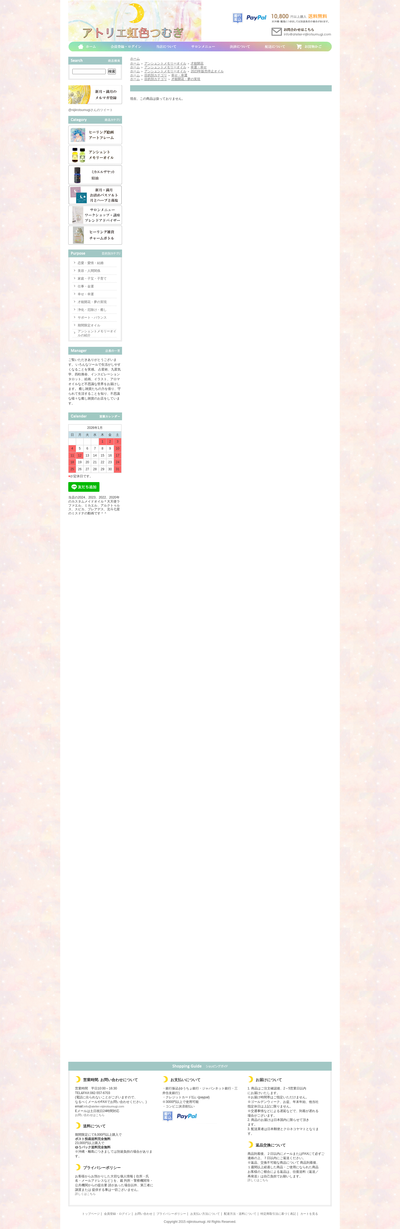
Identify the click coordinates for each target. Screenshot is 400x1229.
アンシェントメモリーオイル (165, 63)
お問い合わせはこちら (90, 1115)
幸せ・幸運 (86, 294)
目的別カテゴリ (155, 75)
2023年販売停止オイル (207, 71)
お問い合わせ (143, 1213)
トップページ (91, 1213)
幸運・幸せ (199, 67)
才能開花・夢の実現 (92, 302)
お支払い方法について (205, 1213)
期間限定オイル (89, 325)
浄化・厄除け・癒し (92, 310)
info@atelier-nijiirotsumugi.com (104, 1106)
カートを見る (309, 1213)
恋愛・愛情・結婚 (90, 263)
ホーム (135, 58)
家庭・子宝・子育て (92, 278)
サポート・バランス (92, 317)
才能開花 (197, 63)
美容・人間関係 (89, 271)
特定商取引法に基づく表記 (278, 1213)
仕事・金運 (86, 286)
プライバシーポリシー (171, 1213)
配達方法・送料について (240, 1213)
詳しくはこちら (85, 1193)
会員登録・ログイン (117, 1213)
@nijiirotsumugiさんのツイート (90, 110)
